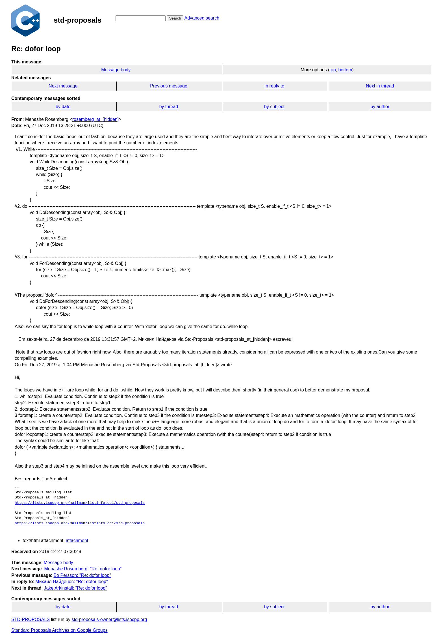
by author (379, 106)
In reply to (274, 86)
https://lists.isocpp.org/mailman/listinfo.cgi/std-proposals (80, 503)
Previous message (168, 86)
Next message (63, 86)
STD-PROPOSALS (30, 619)
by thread (168, 106)
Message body (116, 69)
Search (175, 18)
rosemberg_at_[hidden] (95, 119)
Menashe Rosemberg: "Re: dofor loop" (83, 568)
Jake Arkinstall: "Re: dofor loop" (75, 588)
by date (63, 106)
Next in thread (380, 86)
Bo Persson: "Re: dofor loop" (82, 575)
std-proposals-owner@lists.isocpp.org (109, 619)
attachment (77, 540)
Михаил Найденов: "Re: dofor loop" (71, 581)
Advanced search (201, 18)
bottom (345, 69)
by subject (274, 106)
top (332, 69)
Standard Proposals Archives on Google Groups (59, 630)
